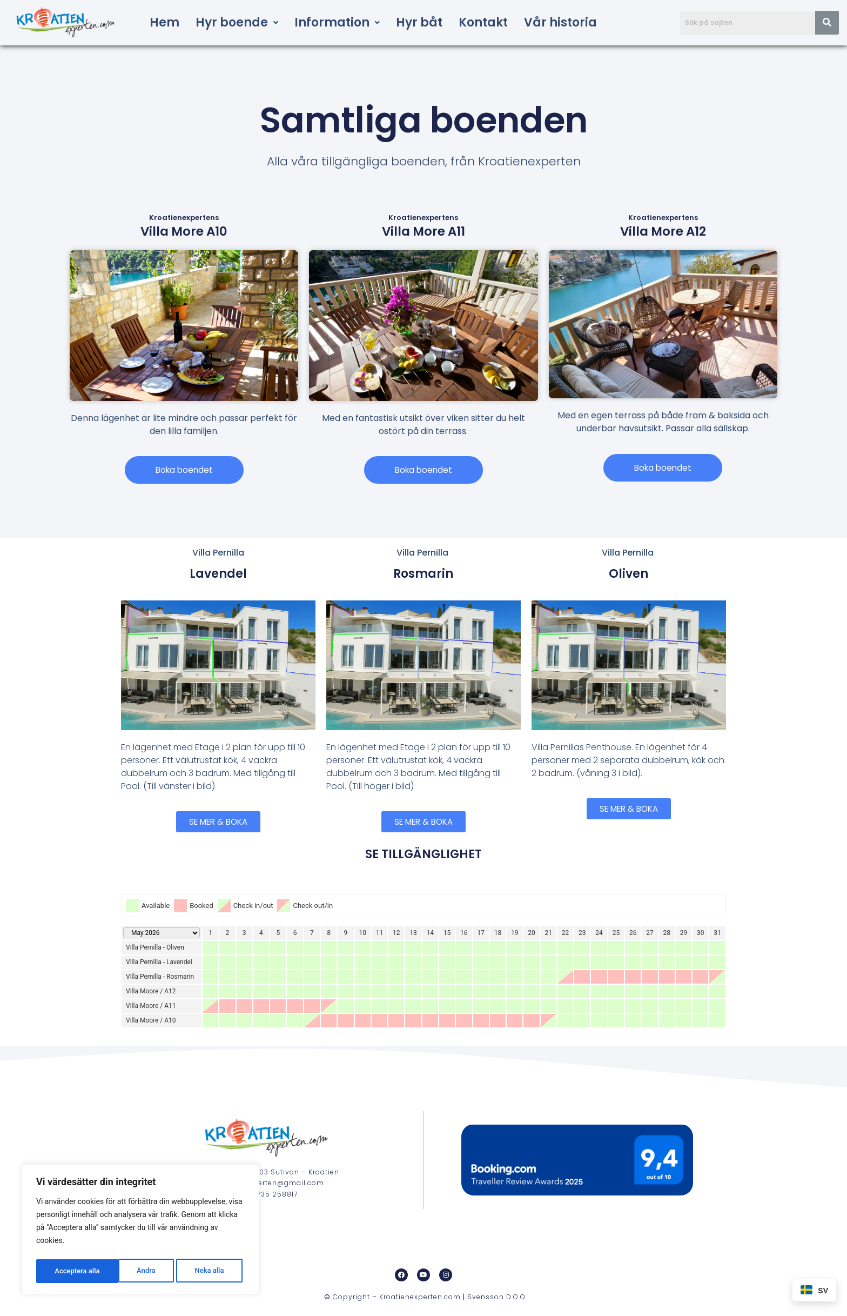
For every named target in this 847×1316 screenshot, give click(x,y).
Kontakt (483, 22)
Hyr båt (419, 22)
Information (337, 22)
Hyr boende (237, 22)
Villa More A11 (423, 231)
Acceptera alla (204, 1271)
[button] (236, 23)
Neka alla (126, 1271)
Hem (164, 22)
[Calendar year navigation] (161, 933)
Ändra (63, 1271)
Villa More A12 (663, 231)
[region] (140, 1231)
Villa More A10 (183, 231)
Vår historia (560, 22)
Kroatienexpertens (184, 217)
